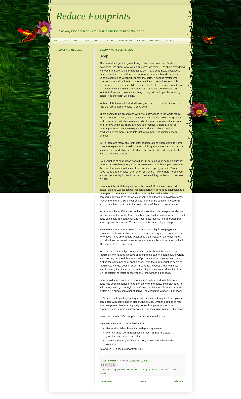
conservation (133, 370)
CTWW (85, 40)
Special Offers (125, 40)
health (154, 370)
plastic (174, 370)
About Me (169, 40)
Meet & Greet (70, 40)
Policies (141, 40)
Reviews (97, 40)
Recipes (110, 40)
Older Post (178, 381)
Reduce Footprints (93, 16)
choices (122, 370)
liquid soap (164, 370)
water (103, 373)
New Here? (155, 40)
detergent (145, 370)
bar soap (112, 370)
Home (56, 40)
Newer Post (106, 381)
